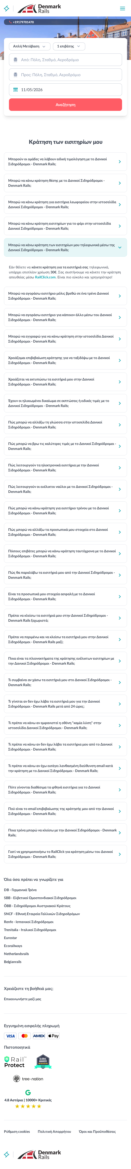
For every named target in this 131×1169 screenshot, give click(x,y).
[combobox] (65, 59)
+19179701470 (23, 22)
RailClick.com (45, 277)
